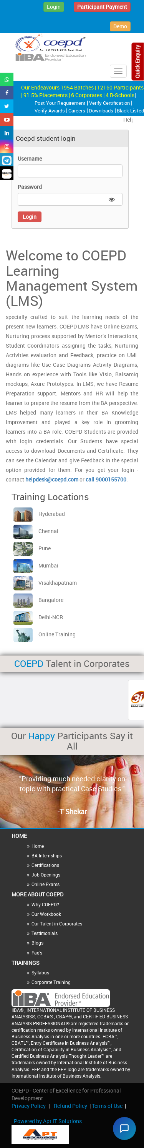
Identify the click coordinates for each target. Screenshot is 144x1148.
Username (30, 158)
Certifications (45, 865)
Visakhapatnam (45, 582)
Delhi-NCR (38, 617)
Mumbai (35, 565)
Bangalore (38, 599)
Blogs (37, 943)
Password (30, 186)
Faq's (36, 953)
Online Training (44, 634)
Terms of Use (107, 1105)
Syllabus (40, 972)
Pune (32, 548)
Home (37, 846)
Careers (77, 110)
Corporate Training (51, 982)
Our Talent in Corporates (56, 923)
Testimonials (44, 933)
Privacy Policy (29, 1105)
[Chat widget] (124, 1128)
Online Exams (45, 884)
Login (54, 6)
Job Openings (45, 875)
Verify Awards (50, 110)
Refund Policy (70, 1105)
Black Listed (130, 110)
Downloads (101, 110)
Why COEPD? (45, 904)
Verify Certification (110, 102)
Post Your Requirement (61, 102)
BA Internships (46, 855)
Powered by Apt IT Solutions (48, 1121)
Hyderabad (39, 513)
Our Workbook (46, 914)
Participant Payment (102, 6)
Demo (120, 26)
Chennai (35, 531)
